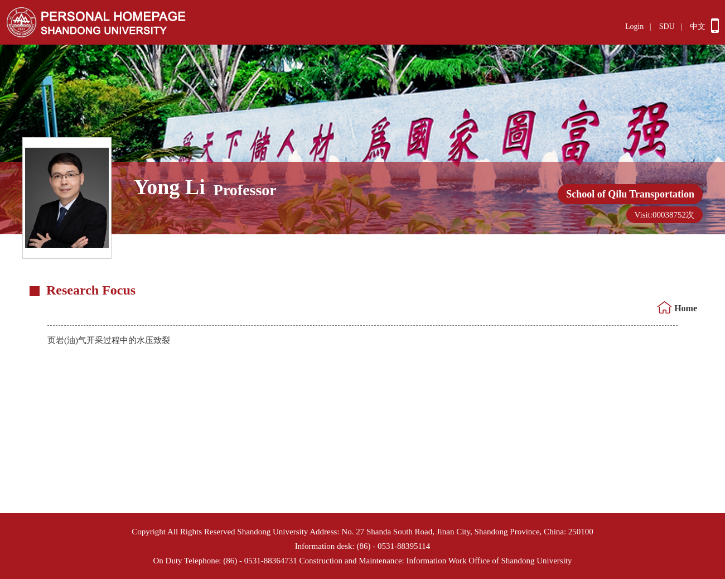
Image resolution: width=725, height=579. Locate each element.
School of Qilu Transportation (630, 194)
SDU (667, 26)
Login (634, 26)
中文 (697, 26)
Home (685, 308)
